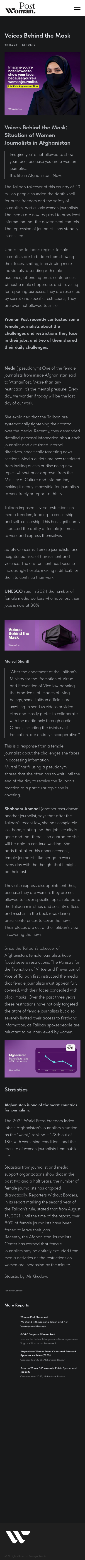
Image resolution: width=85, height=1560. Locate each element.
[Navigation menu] (77, 8)
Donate (10, 1528)
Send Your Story (16, 1536)
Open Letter (14, 1544)
